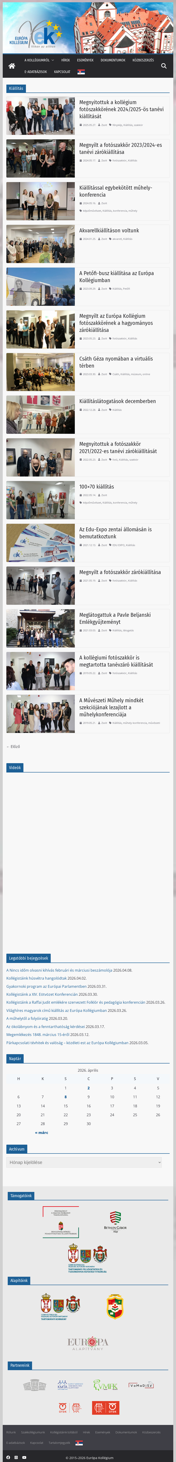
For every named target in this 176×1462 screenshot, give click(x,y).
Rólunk (11, 1432)
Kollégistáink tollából (64, 1432)
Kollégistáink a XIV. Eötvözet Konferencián (42, 994)
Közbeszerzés (143, 60)
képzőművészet (92, 210)
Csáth (116, 374)
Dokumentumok (113, 60)
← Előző (13, 746)
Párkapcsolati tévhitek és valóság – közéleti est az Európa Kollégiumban (67, 1042)
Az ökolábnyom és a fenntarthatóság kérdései (45, 1026)
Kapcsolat (62, 72)
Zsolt (104, 125)
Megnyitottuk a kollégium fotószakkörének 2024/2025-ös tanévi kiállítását (121, 109)
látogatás (128, 630)
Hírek (65, 60)
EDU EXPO (119, 545)
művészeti (154, 723)
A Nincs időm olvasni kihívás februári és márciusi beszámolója (59, 970)
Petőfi (126, 288)
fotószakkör (120, 160)
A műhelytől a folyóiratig (27, 1018)
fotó (115, 459)
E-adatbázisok (36, 72)
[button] (52, 60)
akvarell (117, 239)
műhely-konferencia (135, 723)
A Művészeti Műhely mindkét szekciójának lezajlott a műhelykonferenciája (111, 707)
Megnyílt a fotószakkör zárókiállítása (120, 572)
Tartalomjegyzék (59, 1443)
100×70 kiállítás (96, 487)
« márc (41, 1132)
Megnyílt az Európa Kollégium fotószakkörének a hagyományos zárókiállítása (116, 323)
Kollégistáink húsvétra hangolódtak (36, 978)
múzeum (136, 374)
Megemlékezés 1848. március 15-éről (37, 1034)
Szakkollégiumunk (33, 1432)
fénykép (117, 125)
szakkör (138, 125)
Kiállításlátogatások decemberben (117, 401)
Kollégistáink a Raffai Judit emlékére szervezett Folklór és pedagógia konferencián (75, 1002)
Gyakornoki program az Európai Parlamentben (46, 986)
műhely (132, 210)
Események (85, 60)
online (146, 374)
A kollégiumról (37, 60)
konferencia (120, 210)
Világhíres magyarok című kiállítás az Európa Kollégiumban (56, 1010)
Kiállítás (128, 125)
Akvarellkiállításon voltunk (109, 230)
